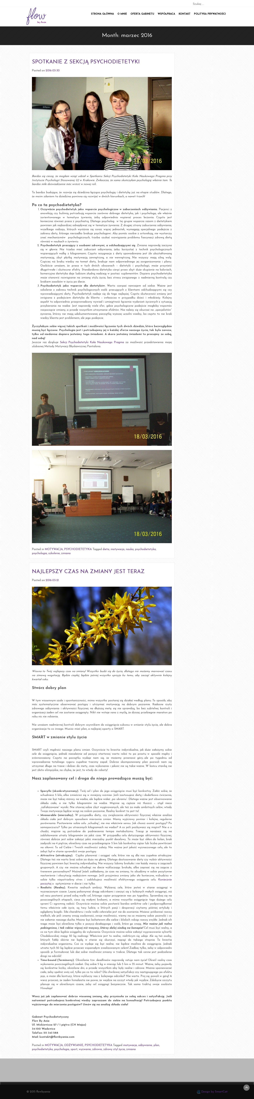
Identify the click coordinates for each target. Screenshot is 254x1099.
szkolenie (54, 553)
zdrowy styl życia (114, 1049)
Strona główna (102, 14)
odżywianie (145, 1045)
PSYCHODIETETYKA (78, 549)
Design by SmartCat (212, 1092)
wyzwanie (85, 1049)
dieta (106, 549)
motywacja (117, 549)
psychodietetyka (145, 549)
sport (74, 1049)
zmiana (66, 553)
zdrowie (97, 1049)
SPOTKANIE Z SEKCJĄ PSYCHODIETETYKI (86, 62)
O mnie (122, 14)
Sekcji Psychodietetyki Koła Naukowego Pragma (92, 342)
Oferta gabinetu (142, 14)
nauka (130, 549)
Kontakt (184, 14)
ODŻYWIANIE (73, 1045)
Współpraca (166, 14)
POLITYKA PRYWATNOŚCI (210, 14)
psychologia (39, 553)
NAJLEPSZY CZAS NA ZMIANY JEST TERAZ (88, 572)
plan (156, 1045)
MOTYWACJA (54, 549)
